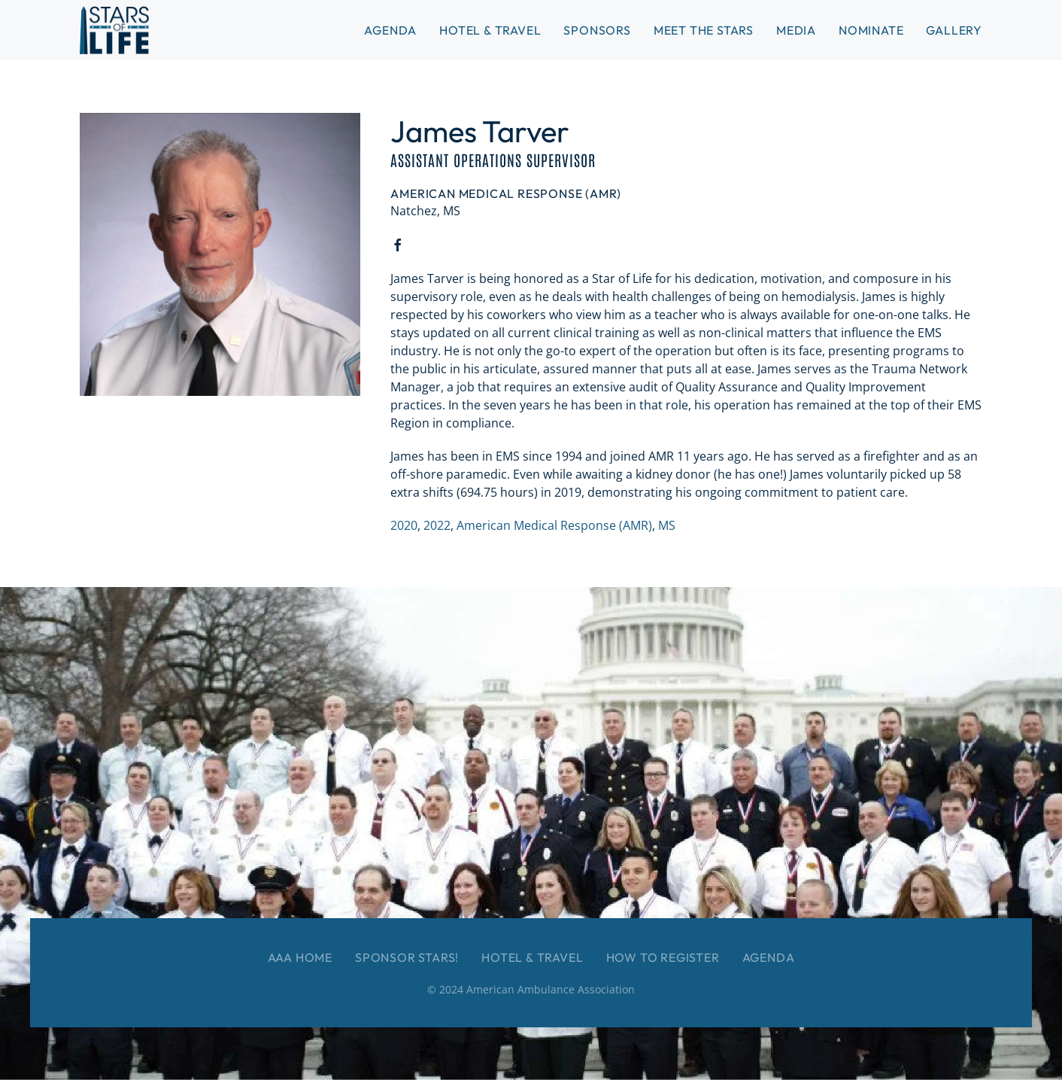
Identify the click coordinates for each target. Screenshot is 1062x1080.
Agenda (768, 957)
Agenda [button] (390, 30)
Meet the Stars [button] (704, 30)
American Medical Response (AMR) (554, 525)
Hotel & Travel (490, 30)
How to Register (663, 957)
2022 (437, 525)
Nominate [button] (871, 30)
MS (666, 525)
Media (796, 30)
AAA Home (300, 957)
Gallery (954, 30)
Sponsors (596, 30)
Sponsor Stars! (407, 957)
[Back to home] (114, 30)
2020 (403, 525)
